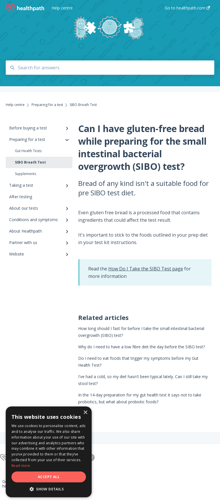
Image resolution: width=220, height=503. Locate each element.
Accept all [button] (49, 476)
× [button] (85, 412)
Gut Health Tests (28, 150)
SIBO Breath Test (30, 162)
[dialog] (49, 451)
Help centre (62, 8)
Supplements (25, 173)
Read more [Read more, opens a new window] (20, 465)
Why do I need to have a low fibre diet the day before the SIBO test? (141, 346)
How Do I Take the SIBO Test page (145, 269)
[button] (48, 489)
